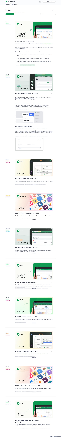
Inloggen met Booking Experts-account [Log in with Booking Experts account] (49, 1)
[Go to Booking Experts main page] (11, 2)
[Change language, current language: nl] (40, 2)
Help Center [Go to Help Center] (14, 4)
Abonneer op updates (10, 14)
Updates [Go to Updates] (8, 4)
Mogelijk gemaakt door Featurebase (55, 436)
